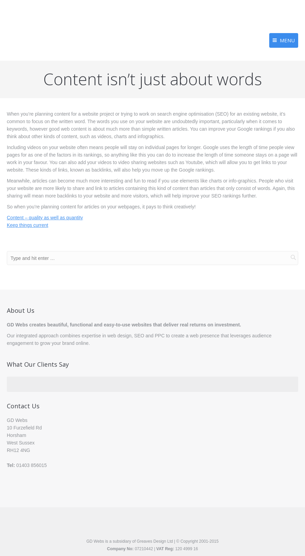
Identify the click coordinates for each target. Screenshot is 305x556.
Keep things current (27, 225)
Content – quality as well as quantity (45, 217)
